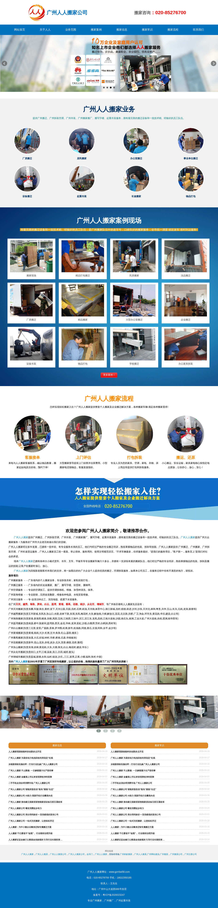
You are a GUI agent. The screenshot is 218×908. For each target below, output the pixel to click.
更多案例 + (109, 375)
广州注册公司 (190, 854)
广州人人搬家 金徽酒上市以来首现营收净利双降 (30, 777)
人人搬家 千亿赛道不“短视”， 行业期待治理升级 (31, 833)
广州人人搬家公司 (76, 854)
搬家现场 (31, 275)
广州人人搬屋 (42, 854)
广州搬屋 (164, 854)
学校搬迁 (134, 363)
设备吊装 (31, 363)
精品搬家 (83, 319)
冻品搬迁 (185, 275)
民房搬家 (134, 275)
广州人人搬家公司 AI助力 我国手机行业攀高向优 (31, 795)
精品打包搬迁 (83, 275)
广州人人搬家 (20, 537)
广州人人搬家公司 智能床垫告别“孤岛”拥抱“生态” (31, 789)
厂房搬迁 (31, 319)
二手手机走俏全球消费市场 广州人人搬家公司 (29, 783)
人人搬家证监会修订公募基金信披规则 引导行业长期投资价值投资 (38, 840)
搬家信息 (57, 745)
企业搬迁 (185, 319)
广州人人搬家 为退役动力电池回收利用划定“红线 (31, 758)
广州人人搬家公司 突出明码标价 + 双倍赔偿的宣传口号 (33, 814)
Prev (4, 63)
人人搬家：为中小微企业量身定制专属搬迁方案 (30, 827)
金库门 (90, 854)
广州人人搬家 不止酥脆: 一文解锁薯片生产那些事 (31, 770)
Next (213, 63)
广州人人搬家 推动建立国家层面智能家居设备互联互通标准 (35, 802)
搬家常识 (159, 745)
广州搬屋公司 (176, 854)
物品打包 (83, 363)
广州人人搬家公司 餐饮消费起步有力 (25, 808)
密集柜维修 (114, 854)
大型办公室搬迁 (134, 319)
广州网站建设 (153, 854)
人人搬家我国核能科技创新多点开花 (25, 751)
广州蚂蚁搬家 (126, 854)
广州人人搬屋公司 (58, 854)
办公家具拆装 (185, 363)
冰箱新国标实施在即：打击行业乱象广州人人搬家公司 (33, 764)
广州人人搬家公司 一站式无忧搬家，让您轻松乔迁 (31, 821)
